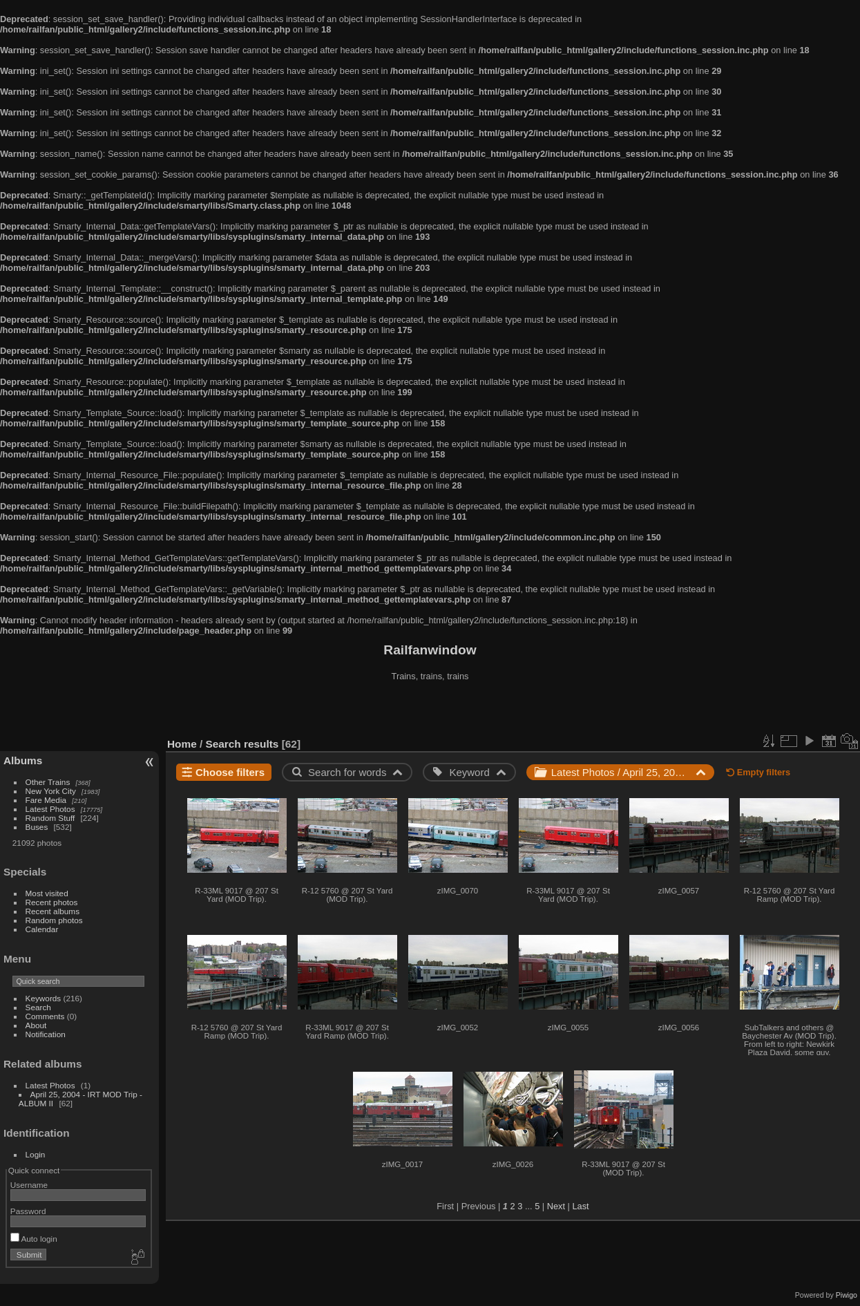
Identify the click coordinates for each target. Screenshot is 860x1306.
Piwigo (846, 1295)
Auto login (33, 1238)
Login (36, 1154)
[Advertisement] (430, 711)
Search (38, 1007)
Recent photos (52, 902)
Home (182, 744)
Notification (46, 1034)
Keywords (43, 998)
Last (580, 1206)
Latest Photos (50, 808)
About (36, 1025)
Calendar (42, 929)
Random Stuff (50, 817)
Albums (22, 760)
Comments (45, 1016)
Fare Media (46, 799)
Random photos (54, 920)
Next (556, 1206)
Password (28, 1210)
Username (29, 1184)
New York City (51, 790)
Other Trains (48, 781)
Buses (37, 826)
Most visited (47, 893)
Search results (242, 744)
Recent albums (52, 911)
